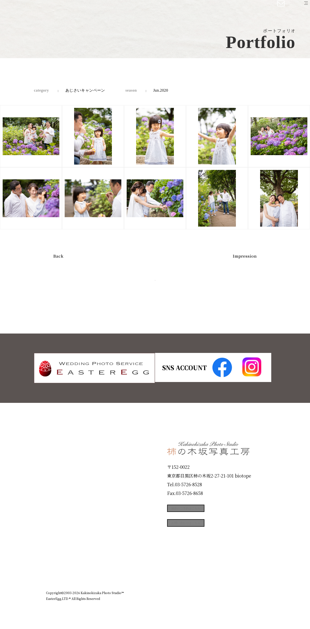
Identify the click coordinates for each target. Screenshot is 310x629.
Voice (54, 533)
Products (59, 481)
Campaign (62, 516)
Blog (53, 551)
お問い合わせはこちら (203, 533)
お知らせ (221, 571)
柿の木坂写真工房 (43, 9)
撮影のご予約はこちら (203, 511)
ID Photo (60, 464)
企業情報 (199, 571)
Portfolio (60, 498)
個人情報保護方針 (250, 571)
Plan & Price (66, 446)
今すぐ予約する (155, 286)
